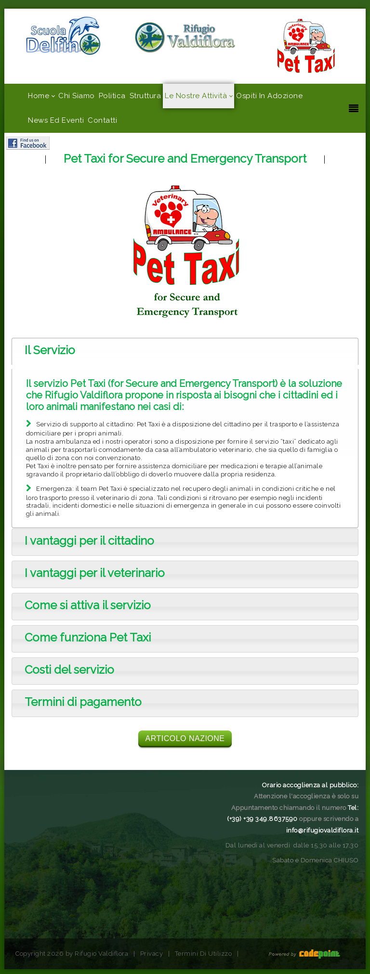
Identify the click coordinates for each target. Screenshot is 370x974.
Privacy (151, 953)
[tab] (185, 351)
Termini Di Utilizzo (203, 953)
